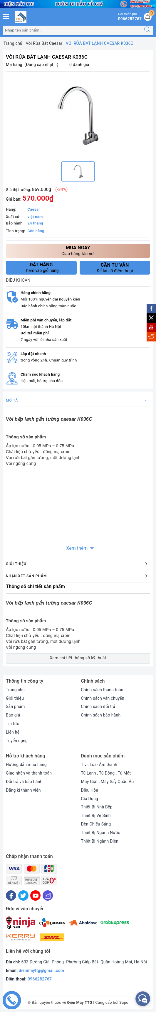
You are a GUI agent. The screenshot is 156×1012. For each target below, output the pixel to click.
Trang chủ (15, 689)
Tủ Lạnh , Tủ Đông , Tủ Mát (106, 773)
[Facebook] (11, 895)
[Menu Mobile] (6, 15)
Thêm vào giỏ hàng (41, 267)
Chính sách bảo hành (101, 715)
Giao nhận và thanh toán (29, 773)
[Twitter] (23, 895)
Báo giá (13, 715)
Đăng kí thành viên (23, 790)
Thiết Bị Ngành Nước (100, 832)
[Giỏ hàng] (148, 17)
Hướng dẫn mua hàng (26, 764)
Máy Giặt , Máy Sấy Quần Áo (107, 781)
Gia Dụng (89, 798)
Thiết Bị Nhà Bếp (97, 807)
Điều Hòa (89, 790)
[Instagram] (48, 895)
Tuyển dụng (17, 740)
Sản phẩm (15, 706)
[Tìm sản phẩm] (72, 30)
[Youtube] (35, 895)
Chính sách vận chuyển (103, 698)
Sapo (123, 1002)
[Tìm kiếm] (147, 30)
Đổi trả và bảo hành (24, 781)
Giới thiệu (15, 698)
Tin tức (12, 723)
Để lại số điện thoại (115, 267)
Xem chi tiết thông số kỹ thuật (78, 658)
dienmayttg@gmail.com (41, 970)
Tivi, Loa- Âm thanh (99, 764)
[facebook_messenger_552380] (142, 998)
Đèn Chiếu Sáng (96, 824)
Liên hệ (12, 732)
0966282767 (40, 979)
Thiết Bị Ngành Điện (100, 841)
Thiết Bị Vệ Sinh (96, 815)
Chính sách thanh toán (102, 689)
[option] (78, 116)
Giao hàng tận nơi (78, 250)
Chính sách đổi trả (98, 706)
